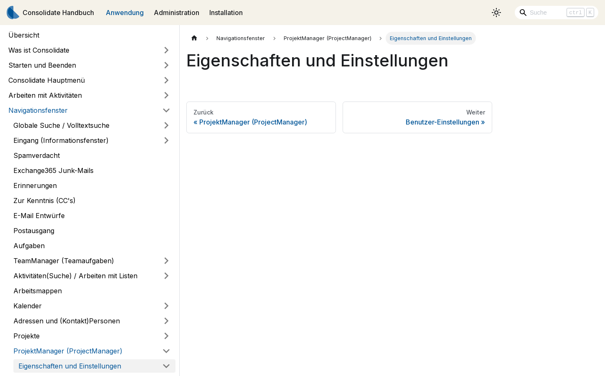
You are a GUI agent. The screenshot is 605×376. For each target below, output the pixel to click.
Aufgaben (29, 245)
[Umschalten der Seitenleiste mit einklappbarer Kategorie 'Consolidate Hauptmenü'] (166, 80)
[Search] (556, 12)
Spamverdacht (36, 155)
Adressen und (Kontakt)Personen (66, 321)
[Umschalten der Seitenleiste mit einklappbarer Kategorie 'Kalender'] (166, 305)
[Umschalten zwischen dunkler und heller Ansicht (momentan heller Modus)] (496, 12)
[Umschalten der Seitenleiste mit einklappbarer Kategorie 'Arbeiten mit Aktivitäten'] (166, 95)
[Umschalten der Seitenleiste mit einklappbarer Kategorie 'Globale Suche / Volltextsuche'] (166, 125)
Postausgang (33, 230)
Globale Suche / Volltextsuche (61, 125)
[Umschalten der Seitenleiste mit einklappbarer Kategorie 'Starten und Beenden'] (166, 65)
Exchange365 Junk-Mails (53, 170)
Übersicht (23, 35)
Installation (226, 12)
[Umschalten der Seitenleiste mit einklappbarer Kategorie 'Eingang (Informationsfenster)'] (166, 140)
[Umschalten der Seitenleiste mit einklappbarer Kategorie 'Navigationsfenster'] (166, 110)
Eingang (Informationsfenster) (61, 140)
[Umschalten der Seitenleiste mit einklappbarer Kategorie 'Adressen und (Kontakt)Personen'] (166, 321)
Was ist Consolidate (38, 50)
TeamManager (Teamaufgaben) (63, 261)
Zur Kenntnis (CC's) (44, 200)
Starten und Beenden (42, 65)
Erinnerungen (35, 185)
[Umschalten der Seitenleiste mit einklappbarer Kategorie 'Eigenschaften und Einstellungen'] (166, 366)
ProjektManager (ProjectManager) (67, 351)
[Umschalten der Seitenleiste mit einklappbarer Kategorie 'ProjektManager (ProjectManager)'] (166, 351)
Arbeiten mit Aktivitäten (45, 95)
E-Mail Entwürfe (39, 215)
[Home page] (194, 38)
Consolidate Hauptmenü (46, 80)
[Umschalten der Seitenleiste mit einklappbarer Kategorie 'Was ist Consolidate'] (166, 50)
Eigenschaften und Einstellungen (69, 366)
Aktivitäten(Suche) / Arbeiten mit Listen (75, 276)
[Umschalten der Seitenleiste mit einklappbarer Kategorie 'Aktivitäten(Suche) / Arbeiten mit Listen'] (166, 275)
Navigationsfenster (38, 110)
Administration (176, 12)
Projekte (26, 336)
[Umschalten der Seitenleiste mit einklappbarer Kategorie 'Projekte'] (166, 336)
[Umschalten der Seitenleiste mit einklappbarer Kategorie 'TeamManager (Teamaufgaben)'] (166, 260)
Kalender (27, 306)
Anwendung (125, 12)
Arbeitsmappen (37, 291)
